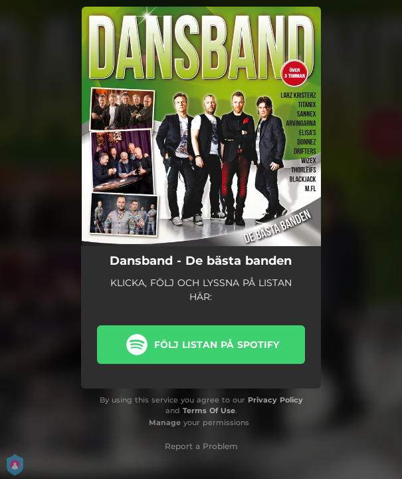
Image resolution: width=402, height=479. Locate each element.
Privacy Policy (275, 399)
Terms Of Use (209, 410)
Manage (165, 422)
